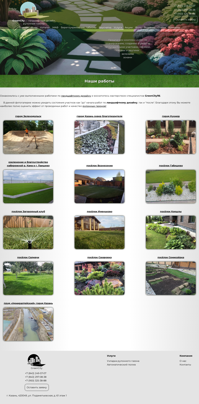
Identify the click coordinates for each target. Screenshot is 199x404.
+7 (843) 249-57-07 (184, 5)
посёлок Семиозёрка (171, 275)
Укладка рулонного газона (123, 360)
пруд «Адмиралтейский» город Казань (28, 321)
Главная (24, 27)
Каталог (45, 27)
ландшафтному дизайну (76, 95)
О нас (34, 27)
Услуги (118, 27)
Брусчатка (105, 27)
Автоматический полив (121, 364)
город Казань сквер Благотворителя (99, 134)
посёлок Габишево (171, 183)
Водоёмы (149, 27)
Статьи (162, 27)
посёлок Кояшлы (171, 229)
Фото (138, 27)
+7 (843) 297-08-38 (184, 9)
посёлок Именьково (99, 229)
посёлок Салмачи (28, 275)
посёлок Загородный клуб (28, 229)
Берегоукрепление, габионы (78, 27)
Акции (129, 27)
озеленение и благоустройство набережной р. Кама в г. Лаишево (28, 182)
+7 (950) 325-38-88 (184, 13)
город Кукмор (171, 134)
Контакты (174, 27)
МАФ (55, 27)
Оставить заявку (186, 19)
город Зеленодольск (28, 134)
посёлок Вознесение (99, 183)
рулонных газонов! (94, 106)
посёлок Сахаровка (99, 275)
